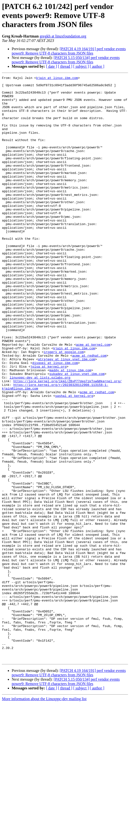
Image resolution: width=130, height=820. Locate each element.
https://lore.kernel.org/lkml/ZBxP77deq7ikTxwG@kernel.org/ (67, 442)
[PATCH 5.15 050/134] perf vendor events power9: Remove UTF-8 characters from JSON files (66, 60)
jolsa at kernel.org (48, 425)
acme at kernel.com (93, 398)
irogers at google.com (64, 407)
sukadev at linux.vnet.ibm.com (76, 433)
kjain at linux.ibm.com (57, 78)
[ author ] (97, 66)
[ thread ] (65, 66)
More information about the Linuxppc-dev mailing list (44, 816)
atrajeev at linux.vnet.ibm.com (66, 416)
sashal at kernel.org (74, 460)
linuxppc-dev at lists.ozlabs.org (39, 438)
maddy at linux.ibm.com (70, 429)
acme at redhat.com (89, 412)
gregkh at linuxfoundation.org (63, 36)
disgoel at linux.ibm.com (55, 420)
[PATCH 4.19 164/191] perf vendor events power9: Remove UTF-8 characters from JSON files (69, 51)
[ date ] (51, 66)
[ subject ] (81, 66)
